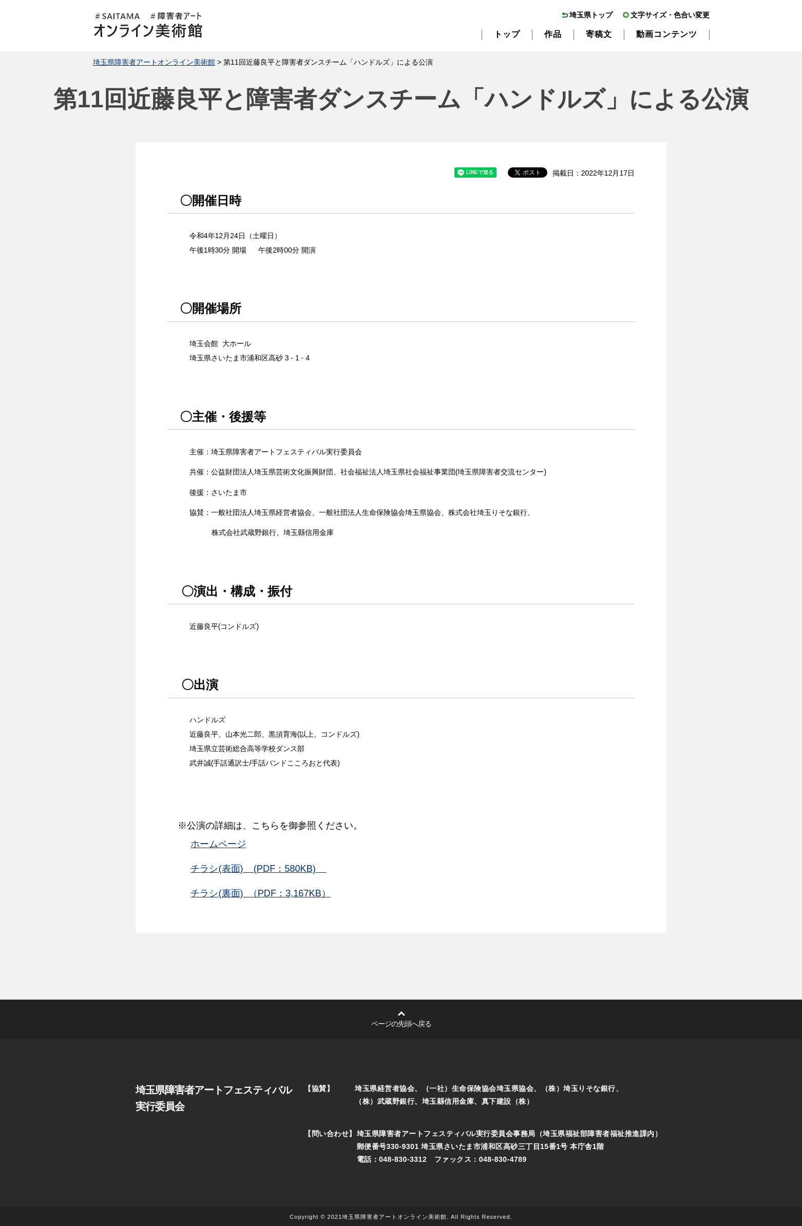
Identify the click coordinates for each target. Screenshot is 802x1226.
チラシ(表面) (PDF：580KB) (258, 869)
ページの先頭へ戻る (401, 1024)
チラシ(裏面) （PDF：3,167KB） (260, 893)
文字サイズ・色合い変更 (670, 15)
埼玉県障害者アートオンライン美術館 (154, 62)
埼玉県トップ (591, 15)
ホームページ (218, 844)
